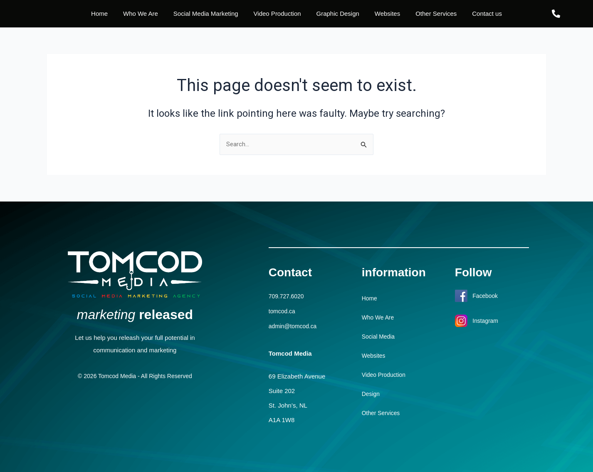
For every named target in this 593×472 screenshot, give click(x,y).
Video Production (277, 13)
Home (99, 13)
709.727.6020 (288, 296)
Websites (387, 13)
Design (371, 394)
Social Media (380, 336)
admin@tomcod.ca (295, 325)
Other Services (436, 13)
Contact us (487, 13)
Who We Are (140, 13)
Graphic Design (337, 13)
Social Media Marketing (205, 13)
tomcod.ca (283, 311)
